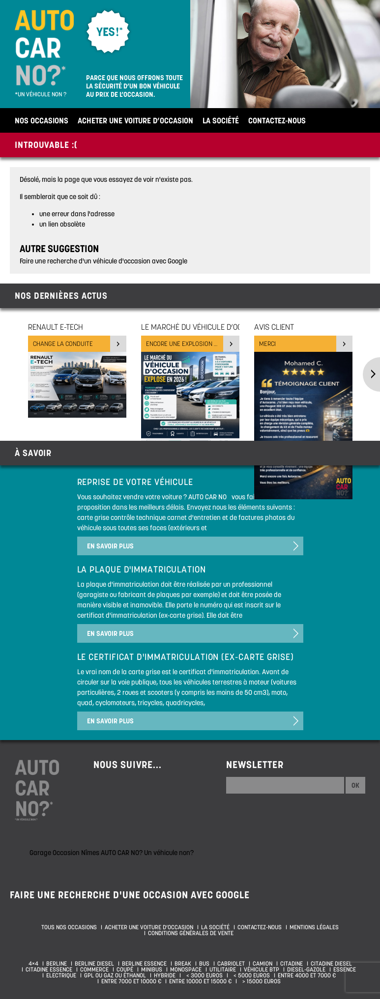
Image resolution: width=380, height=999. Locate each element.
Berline (56, 963)
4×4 (33, 963)
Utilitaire (222, 969)
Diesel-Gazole (306, 969)
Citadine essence (49, 969)
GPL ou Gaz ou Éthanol (115, 975)
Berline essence (144, 963)
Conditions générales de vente (191, 933)
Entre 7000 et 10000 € (131, 981)
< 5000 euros (250, 975)
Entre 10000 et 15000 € (200, 981)
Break (183, 963)
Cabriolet (231, 963)
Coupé (125, 969)
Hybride (164, 975)
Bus (204, 963)
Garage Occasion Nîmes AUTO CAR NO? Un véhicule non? (111, 852)
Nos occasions (41, 120)
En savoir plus (110, 546)
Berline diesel (94, 963)
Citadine (291, 963)
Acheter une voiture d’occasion (135, 120)
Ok (355, 785)
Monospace (186, 969)
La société (221, 120)
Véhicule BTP (261, 969)
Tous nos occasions (69, 927)
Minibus (151, 969)
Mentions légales (314, 927)
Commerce (94, 969)
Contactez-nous (277, 120)
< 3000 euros (203, 975)
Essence (344, 969)
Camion (262, 963)
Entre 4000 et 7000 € (307, 975)
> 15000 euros (260, 981)
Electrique (61, 975)
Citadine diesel (331, 963)
